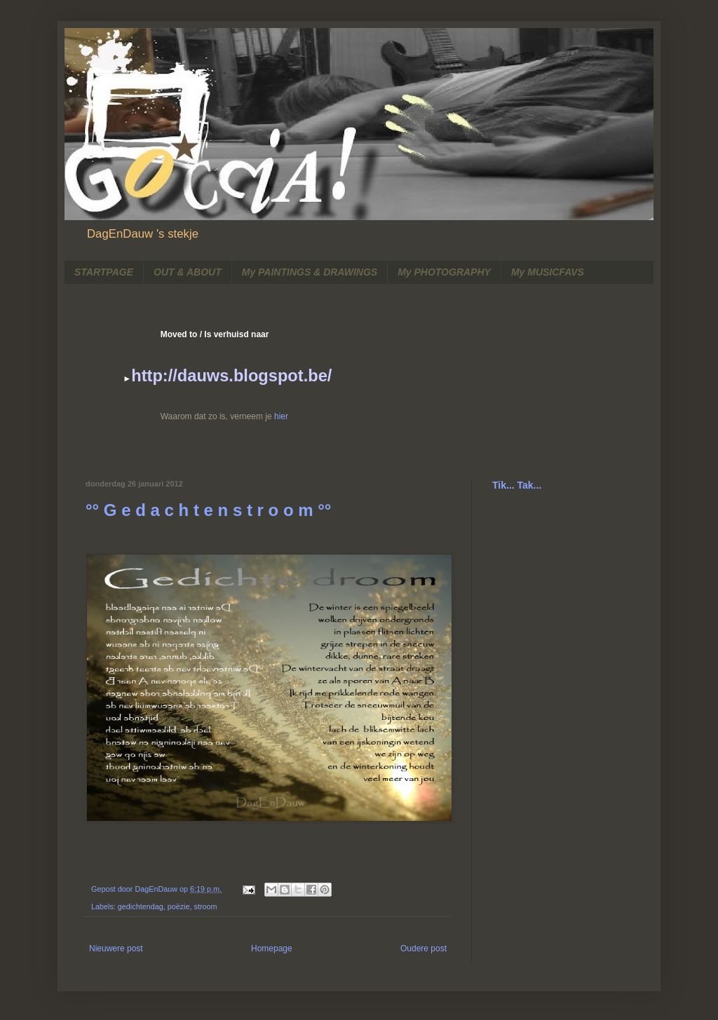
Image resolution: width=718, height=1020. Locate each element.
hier (281, 416)
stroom (205, 906)
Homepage (271, 948)
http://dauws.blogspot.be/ (231, 376)
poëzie (179, 906)
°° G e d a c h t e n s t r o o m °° (208, 510)
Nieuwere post (116, 948)
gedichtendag (140, 906)
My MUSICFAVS (547, 272)
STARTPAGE (103, 272)
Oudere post (423, 948)
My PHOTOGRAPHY (444, 272)
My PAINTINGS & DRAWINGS (309, 272)
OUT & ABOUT (188, 272)
